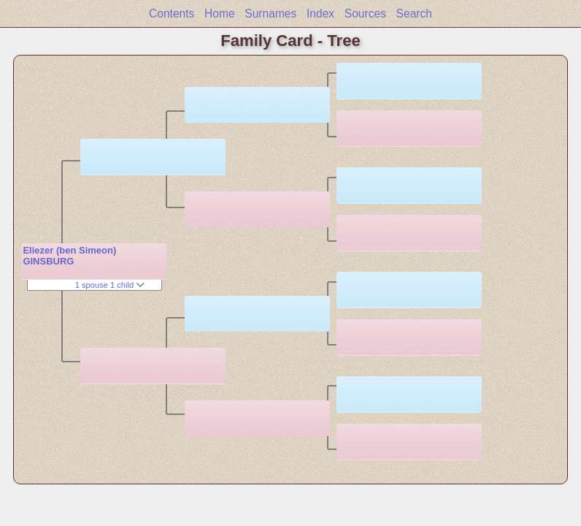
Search (414, 13)
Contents (171, 13)
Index (320, 13)
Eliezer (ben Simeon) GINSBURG (69, 256)
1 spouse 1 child (110, 285)
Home (219, 13)
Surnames (270, 13)
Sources (365, 13)
